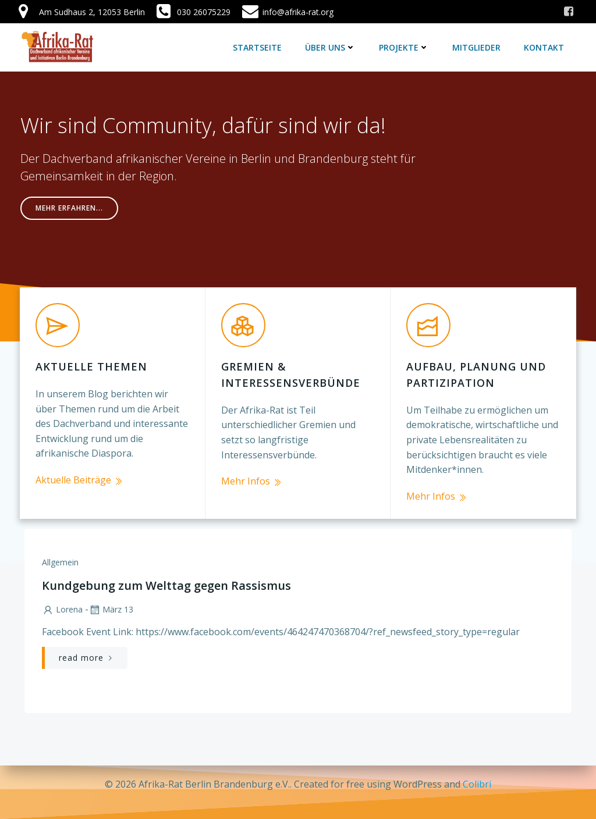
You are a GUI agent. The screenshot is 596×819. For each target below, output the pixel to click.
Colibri (477, 784)
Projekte (406, 46)
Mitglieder (478, 46)
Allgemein (59, 547)
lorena (61, 594)
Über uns (332, 46)
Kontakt (546, 46)
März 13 (109, 594)
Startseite (259, 46)
